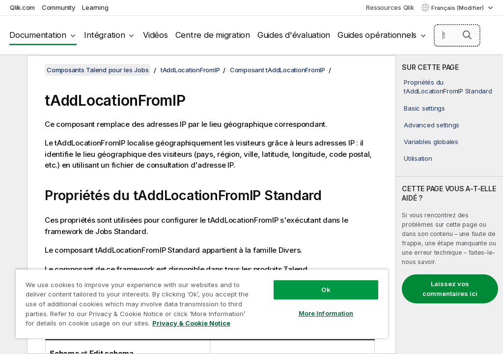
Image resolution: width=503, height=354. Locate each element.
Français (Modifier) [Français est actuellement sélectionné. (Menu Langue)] (458, 7)
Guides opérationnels (377, 35)
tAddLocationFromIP (190, 70)
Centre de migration (212, 35)
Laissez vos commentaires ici (449, 288)
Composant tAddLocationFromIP (277, 70)
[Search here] (457, 35)
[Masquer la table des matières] (12, 70)
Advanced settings (431, 125)
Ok (325, 290)
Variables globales (431, 142)
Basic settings (424, 108)
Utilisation (418, 158)
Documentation (37, 35)
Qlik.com (22, 7)
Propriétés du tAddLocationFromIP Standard (448, 86)
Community (59, 7)
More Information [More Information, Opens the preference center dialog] (326, 313)
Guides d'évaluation (293, 35)
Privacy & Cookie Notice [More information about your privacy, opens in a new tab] (191, 323)
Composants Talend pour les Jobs (97, 70)
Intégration (104, 35)
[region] (202, 303)
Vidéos (155, 35)
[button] (467, 35)
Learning (95, 7)
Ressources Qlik (390, 7)
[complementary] (449, 204)
